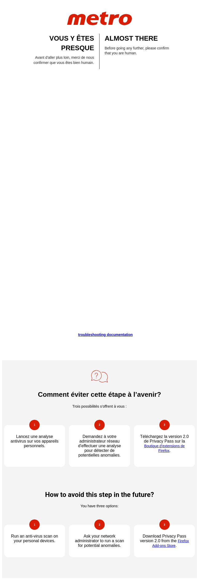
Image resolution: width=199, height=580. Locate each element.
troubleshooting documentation (105, 335)
